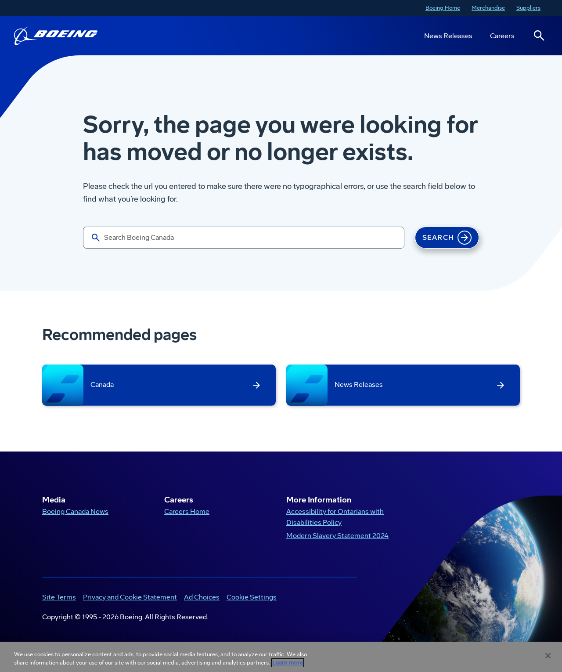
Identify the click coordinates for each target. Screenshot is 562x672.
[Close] (548, 655)
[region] (281, 657)
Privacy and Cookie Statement (130, 597)
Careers (502, 36)
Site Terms (59, 597)
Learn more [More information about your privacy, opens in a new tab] (287, 662)
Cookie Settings (252, 597)
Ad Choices (202, 597)
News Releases (448, 36)
